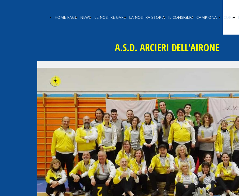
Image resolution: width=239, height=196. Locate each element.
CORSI (229, 17)
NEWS (85, 17)
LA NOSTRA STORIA (147, 17)
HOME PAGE (66, 17)
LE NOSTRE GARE (110, 17)
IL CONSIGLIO (180, 17)
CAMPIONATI (208, 17)
